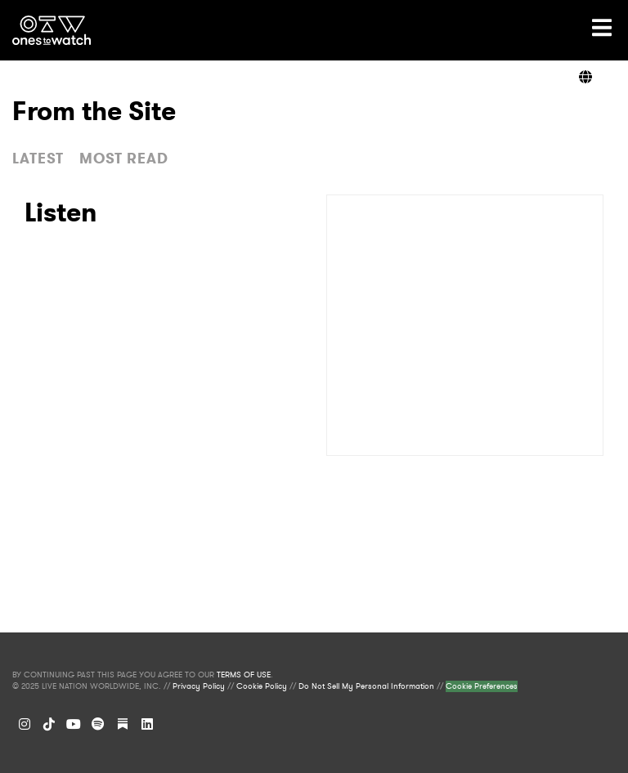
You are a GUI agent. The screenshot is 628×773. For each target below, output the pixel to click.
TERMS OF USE (244, 675)
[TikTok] (49, 724)
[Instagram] (24, 724)
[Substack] (122, 724)
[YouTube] (73, 724)
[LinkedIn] (147, 724)
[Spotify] (98, 724)
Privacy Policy (199, 686)
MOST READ (123, 158)
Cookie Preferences (482, 686)
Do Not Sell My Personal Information (366, 686)
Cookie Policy (261, 686)
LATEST (38, 158)
